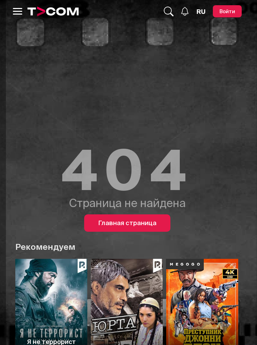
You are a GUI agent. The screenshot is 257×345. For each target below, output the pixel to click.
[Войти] (227, 11)
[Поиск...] (169, 11)
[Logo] (53, 11)
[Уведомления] (184, 11)
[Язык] (201, 11)
